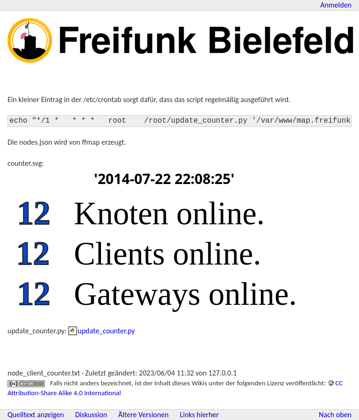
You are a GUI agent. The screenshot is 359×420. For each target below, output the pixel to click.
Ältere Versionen (143, 414)
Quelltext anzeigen (35, 414)
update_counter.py (106, 330)
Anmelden (336, 4)
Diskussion (91, 414)
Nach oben (335, 414)
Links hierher (199, 414)
